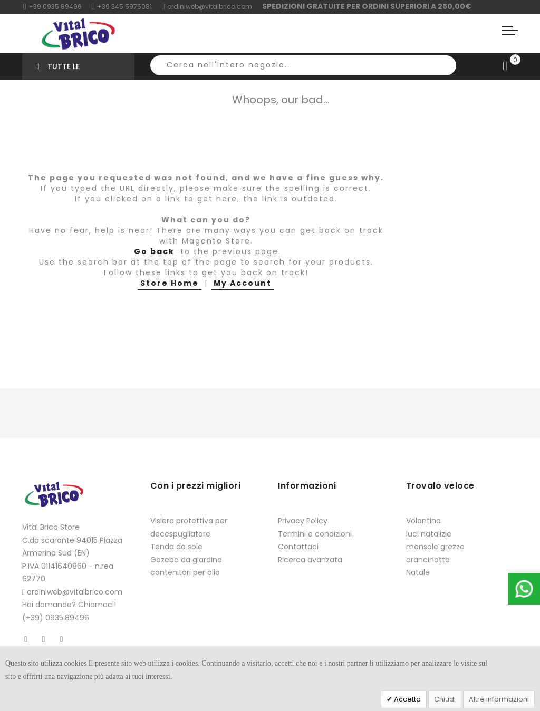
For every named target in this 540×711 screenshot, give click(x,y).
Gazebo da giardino (186, 559)
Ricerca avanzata (310, 559)
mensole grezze (435, 546)
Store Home (169, 283)
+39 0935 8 (44, 6)
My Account (243, 283)
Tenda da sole (176, 546)
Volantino (423, 520)
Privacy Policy (302, 520)
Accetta (406, 699)
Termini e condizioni (315, 534)
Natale (418, 572)
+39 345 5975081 (122, 6)
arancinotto (428, 559)
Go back (154, 251)
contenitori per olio (185, 572)
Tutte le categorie (58, 70)
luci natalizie (428, 534)
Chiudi (445, 699)
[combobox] (303, 65)
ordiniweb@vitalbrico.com (207, 6)
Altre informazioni (499, 699)
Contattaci (298, 546)
